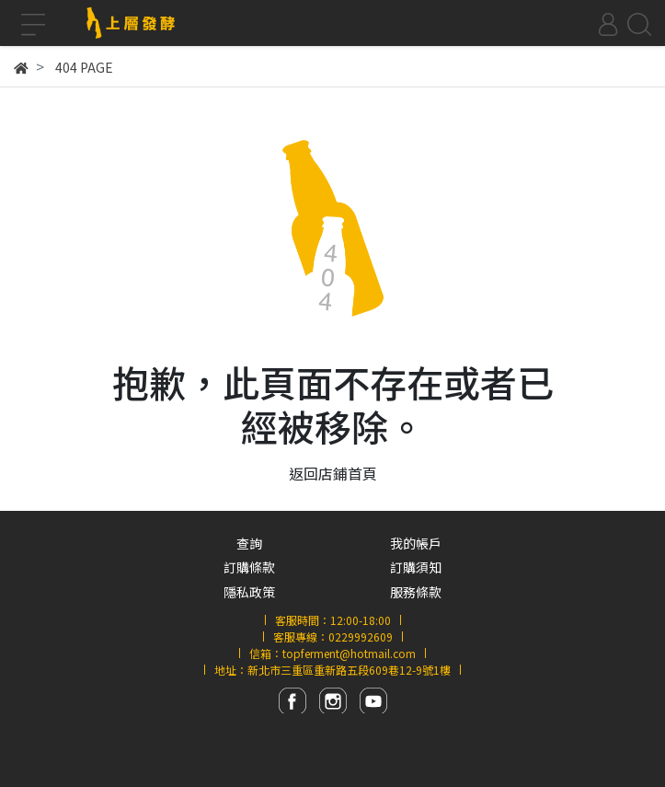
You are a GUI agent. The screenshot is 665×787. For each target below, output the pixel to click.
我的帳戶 (415, 543)
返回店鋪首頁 (333, 473)
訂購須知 (415, 567)
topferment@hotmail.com (349, 653)
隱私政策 (249, 592)
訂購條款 (249, 567)
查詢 (249, 543)
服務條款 (415, 592)
